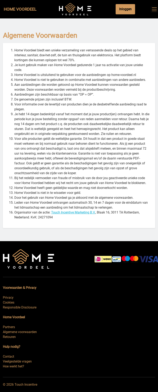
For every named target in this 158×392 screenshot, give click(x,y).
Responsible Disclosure (19, 307)
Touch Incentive (26, 384)
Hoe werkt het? (13, 366)
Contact (8, 356)
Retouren (9, 337)
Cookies (8, 302)
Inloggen (125, 9)
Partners (9, 327)
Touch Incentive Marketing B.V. (73, 212)
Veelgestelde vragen (17, 361)
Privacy (8, 297)
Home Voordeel (20, 9)
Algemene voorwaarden (20, 332)
